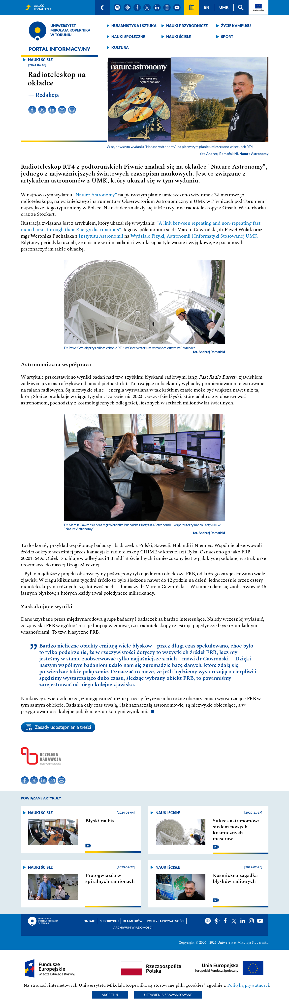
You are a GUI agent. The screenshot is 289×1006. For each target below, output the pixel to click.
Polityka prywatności (165, 921)
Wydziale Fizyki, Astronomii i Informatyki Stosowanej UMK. (194, 236)
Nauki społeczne (128, 36)
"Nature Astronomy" (95, 195)
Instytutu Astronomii (101, 236)
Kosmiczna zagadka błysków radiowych (235, 878)
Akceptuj (110, 995)
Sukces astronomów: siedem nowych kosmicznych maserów (236, 830)
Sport (227, 36)
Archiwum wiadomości (133, 927)
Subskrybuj (109, 921)
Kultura (120, 47)
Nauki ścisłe (178, 36)
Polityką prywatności (248, 985)
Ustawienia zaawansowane (168, 995)
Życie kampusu (236, 25)
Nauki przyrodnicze (187, 25)
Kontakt (89, 921)
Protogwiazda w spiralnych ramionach (110, 878)
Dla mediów (133, 921)
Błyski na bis (99, 821)
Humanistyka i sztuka (134, 25)
